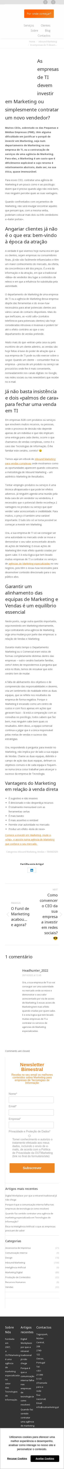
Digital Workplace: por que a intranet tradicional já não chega (31, 1197)
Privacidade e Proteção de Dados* (30, 1131)
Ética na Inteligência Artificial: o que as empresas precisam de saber (30, 1228)
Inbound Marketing (27, 851)
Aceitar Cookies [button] (45, 1458)
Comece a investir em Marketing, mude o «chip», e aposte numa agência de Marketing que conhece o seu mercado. (29, 839)
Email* (13, 1106)
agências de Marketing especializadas (29, 563)
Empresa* (15, 1119)
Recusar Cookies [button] (17, 1458)
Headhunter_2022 (35, 970)
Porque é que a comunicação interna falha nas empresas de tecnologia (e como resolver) (29, 1206)
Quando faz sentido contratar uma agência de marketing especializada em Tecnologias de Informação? (29, 1217)
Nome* (13, 1093)
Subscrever (32, 1168)
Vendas (40, 851)
